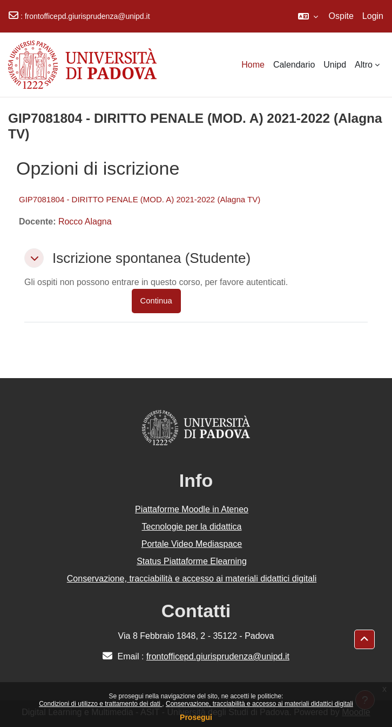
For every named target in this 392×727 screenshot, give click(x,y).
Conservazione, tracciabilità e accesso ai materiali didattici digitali (259, 704)
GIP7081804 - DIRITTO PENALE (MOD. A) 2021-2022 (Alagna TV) (139, 199)
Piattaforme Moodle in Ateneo (191, 509)
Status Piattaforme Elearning (192, 561)
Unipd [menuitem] (334, 64)
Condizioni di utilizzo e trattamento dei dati (100, 704)
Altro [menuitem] (364, 64)
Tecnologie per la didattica (191, 526)
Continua (156, 300)
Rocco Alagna (85, 221)
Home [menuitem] (253, 64)
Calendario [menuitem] (294, 64)
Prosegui (196, 717)
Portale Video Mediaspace (191, 543)
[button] (308, 16)
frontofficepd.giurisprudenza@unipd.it (87, 16)
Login (372, 16)
